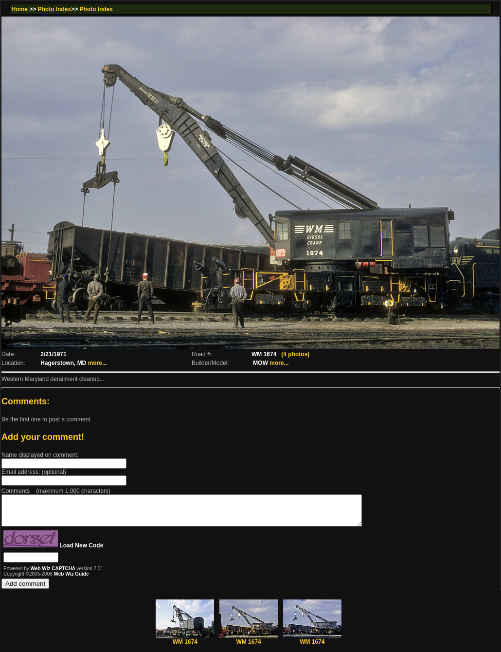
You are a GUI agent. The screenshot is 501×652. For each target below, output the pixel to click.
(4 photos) (295, 354)
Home (19, 9)
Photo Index (55, 9)
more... (97, 363)
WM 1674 (185, 645)
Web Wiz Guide (71, 579)
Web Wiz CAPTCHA (54, 574)
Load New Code (81, 551)
